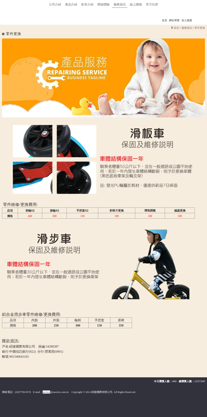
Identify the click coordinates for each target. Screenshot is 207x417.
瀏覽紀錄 (199, 20)
